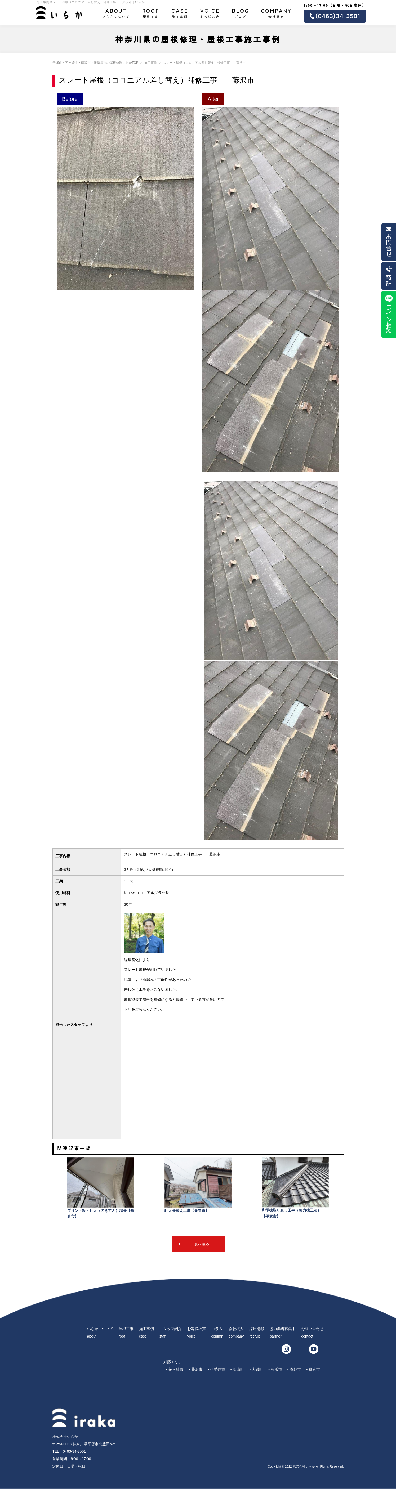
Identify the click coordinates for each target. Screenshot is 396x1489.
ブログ (240, 13)
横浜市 (276, 1369)
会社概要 (276, 13)
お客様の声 (210, 13)
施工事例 (179, 13)
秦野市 (295, 1369)
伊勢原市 (217, 1369)
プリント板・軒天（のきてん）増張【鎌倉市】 (100, 1187)
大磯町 (257, 1369)
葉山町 (238, 1369)
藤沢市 (196, 1369)
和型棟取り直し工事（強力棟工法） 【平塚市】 (295, 1187)
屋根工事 (151, 13)
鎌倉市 (314, 1369)
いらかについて (116, 13)
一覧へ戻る (200, 1244)
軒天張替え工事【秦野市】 (198, 1185)
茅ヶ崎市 (175, 1369)
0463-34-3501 (74, 1451)
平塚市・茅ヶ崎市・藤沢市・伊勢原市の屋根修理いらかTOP (95, 63)
